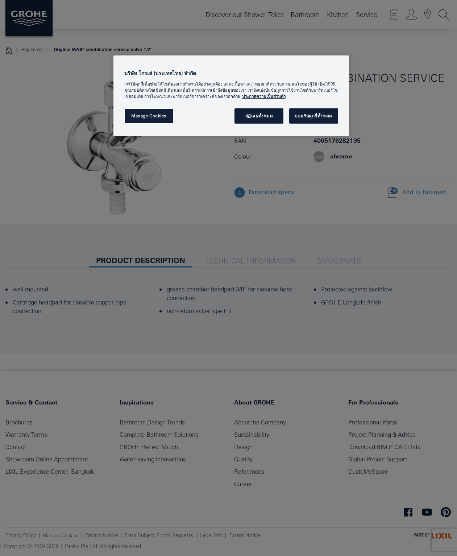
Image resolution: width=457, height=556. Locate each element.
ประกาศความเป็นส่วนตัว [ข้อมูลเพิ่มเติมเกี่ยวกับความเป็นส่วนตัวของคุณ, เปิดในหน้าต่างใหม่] (264, 96)
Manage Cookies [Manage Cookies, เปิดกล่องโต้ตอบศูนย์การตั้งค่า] (148, 115)
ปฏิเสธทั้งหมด (259, 115)
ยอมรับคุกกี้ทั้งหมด (313, 115)
